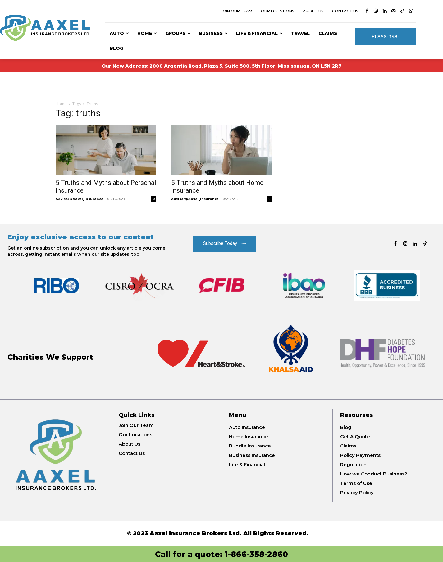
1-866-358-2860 (256, 554)
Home (61, 103)
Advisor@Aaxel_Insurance (79, 198)
